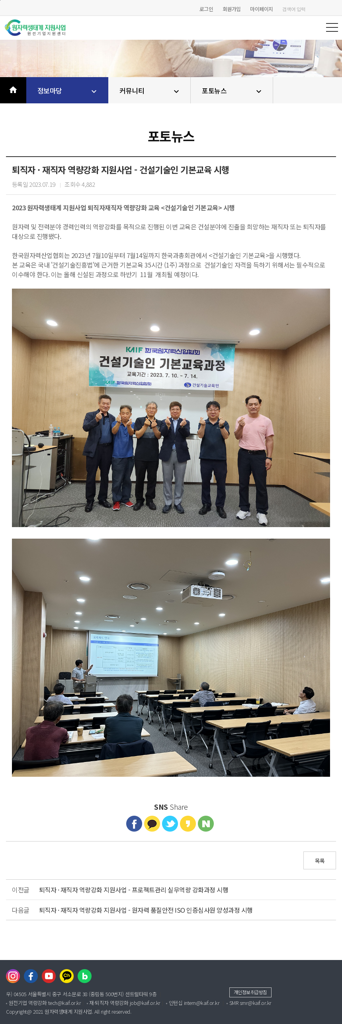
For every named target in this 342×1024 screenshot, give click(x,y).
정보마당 (68, 90)
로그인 (206, 9)
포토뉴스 (233, 90)
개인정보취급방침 (250, 992)
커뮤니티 (150, 90)
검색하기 (334, 9)
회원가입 (232, 9)
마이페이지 (261, 9)
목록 (320, 861)
